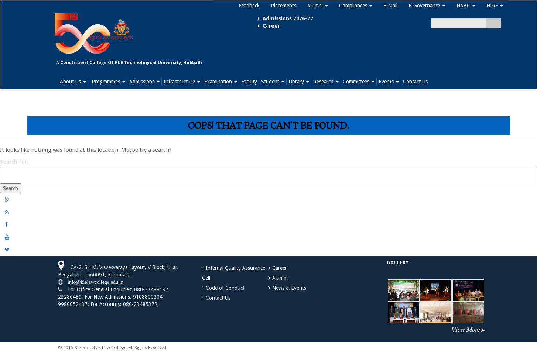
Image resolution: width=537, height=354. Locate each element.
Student (272, 82)
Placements (283, 5)
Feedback (249, 5)
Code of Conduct (225, 288)
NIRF (494, 5)
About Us (73, 82)
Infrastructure (182, 82)
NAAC (465, 5)
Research (326, 82)
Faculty (249, 82)
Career (279, 268)
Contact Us (415, 82)
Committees (358, 82)
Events (389, 82)
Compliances (355, 5)
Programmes (107, 82)
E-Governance (426, 5)
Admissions (144, 82)
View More (465, 329)
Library (298, 82)
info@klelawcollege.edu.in (93, 282)
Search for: (14, 162)
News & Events (289, 288)
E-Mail (390, 5)
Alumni (317, 5)
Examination (220, 82)
